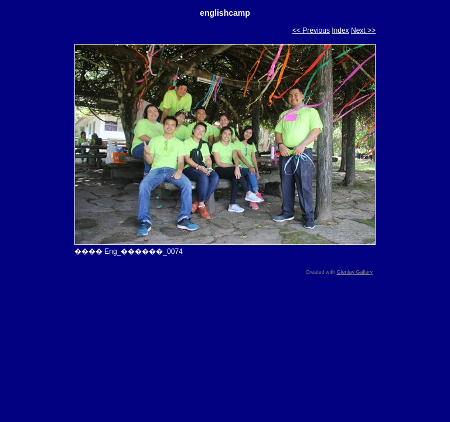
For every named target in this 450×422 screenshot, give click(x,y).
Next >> (363, 30)
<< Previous (311, 30)
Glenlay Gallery (354, 272)
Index (340, 30)
